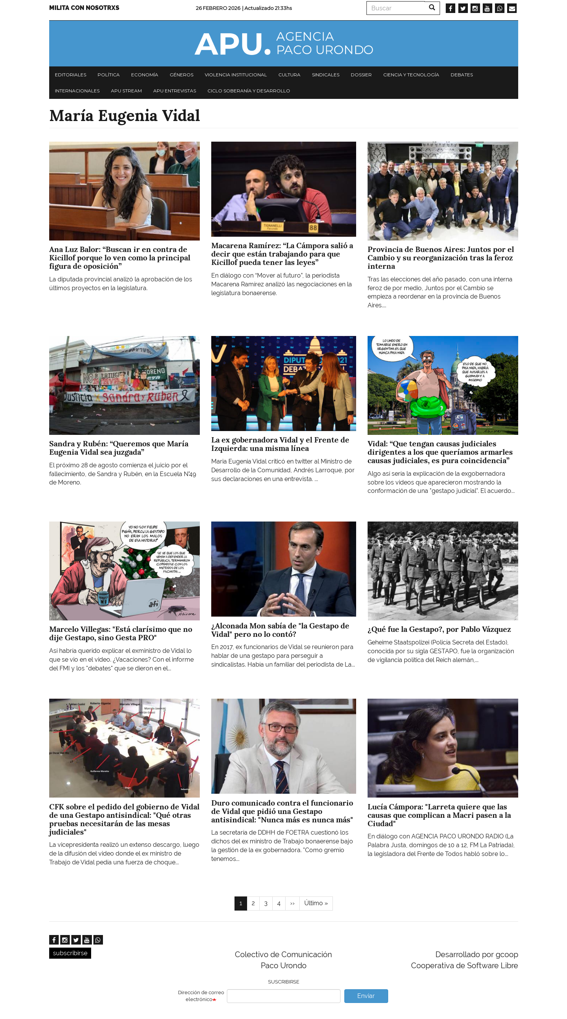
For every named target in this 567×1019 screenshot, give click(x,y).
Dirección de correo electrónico (201, 996)
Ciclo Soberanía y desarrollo (248, 91)
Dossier (361, 75)
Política (109, 75)
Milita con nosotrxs (84, 7)
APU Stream (126, 91)
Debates (462, 75)
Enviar (366, 996)
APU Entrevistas (174, 91)
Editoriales (70, 75)
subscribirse (70, 953)
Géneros (181, 75)
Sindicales (325, 75)
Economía (144, 75)
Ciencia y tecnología (411, 75)
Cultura (289, 75)
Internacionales (77, 91)
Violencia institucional (236, 75)
